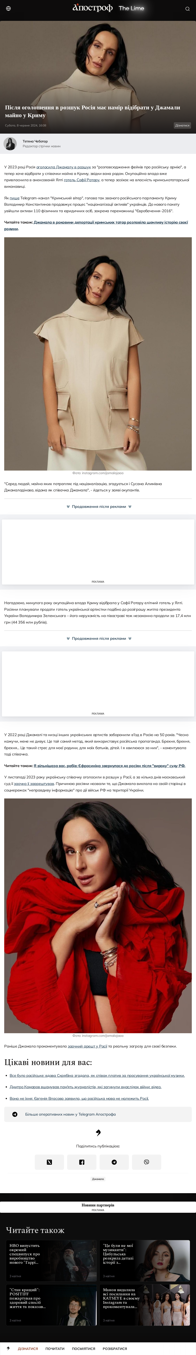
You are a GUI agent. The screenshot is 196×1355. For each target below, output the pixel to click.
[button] (192, 1348)
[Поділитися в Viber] (146, 1162)
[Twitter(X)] (49, 1162)
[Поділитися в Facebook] (81, 1162)
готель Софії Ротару (81, 179)
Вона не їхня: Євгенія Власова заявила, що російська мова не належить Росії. (79, 1098)
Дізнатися (28, 1349)
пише (14, 198)
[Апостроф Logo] (98, 1135)
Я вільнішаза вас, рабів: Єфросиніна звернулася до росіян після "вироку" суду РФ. (109, 765)
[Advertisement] (98, 549)
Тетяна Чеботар (35, 141)
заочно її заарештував (34, 783)
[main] (8, 1349)
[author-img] (10, 143)
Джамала (98, 1179)
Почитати (54, 1349)
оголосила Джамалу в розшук (63, 167)
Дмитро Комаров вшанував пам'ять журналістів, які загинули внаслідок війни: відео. (85, 1086)
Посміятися (83, 1349)
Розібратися (115, 1349)
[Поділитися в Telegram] (114, 1162)
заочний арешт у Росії (87, 1046)
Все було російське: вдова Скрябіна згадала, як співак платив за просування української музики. (97, 1075)
